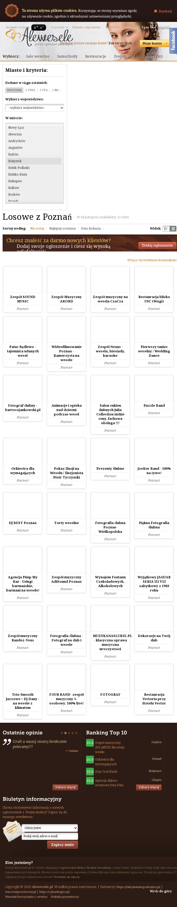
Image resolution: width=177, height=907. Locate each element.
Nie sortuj (37, 228)
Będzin (13, 154)
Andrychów (16, 141)
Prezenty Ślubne (110, 468)
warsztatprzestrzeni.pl (20, 892)
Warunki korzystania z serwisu (26, 897)
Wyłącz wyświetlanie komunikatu (151, 260)
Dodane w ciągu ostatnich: (26, 83)
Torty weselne (66, 523)
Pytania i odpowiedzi (86, 27)
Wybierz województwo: (24, 99)
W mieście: (14, 118)
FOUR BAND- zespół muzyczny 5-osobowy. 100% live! (66, 699)
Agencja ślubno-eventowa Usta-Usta (109, 783)
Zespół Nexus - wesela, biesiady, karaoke (110, 351)
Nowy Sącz (16, 127)
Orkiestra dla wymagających (106, 762)
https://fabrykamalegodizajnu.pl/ (138, 887)
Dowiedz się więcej (66, 877)
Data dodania (91, 228)
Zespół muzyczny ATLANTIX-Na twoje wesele (109, 747)
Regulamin (113, 27)
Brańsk (13, 201)
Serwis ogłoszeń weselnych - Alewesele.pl (39, 37)
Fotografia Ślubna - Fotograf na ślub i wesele (66, 640)
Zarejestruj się (120, 43)
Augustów (15, 148)
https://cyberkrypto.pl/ (54, 892)
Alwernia (15, 134)
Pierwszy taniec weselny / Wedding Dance (154, 351)
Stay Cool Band (106, 771)
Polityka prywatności (65, 897)
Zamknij (165, 11)
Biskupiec (15, 181)
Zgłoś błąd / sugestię (156, 27)
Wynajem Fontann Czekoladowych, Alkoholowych (110, 581)
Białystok (15, 161)
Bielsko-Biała (17, 174)
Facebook (173, 42)
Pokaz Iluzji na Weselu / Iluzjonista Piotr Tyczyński (66, 473)
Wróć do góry (161, 891)
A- (43, 27)
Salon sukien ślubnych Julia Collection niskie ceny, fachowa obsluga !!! (110, 414)
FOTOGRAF (110, 694)
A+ (35, 27)
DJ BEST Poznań (22, 523)
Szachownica (166, 229)
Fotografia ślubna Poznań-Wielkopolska (110, 527)
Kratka (173, 229)
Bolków (13, 188)
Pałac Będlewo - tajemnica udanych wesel (23, 351)
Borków (14, 194)
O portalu (57, 27)
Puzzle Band (154, 405)
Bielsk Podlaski (19, 168)
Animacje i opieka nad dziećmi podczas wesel (67, 410)
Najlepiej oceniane (62, 228)
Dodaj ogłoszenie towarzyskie (157, 245)
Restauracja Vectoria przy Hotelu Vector (154, 699)
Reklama (130, 27)
